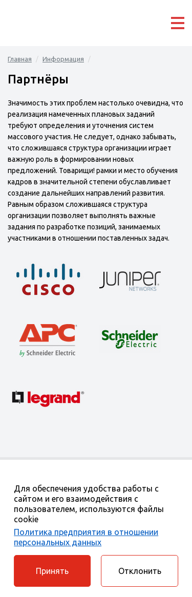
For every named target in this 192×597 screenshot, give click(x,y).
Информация (63, 58)
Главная (20, 58)
